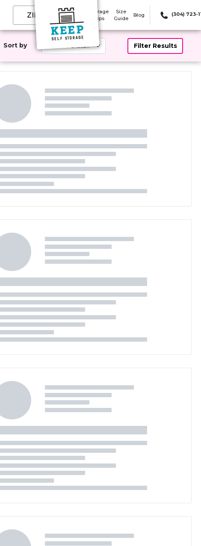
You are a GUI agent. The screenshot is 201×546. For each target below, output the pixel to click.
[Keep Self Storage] (66, 27)
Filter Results (155, 46)
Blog (139, 15)
